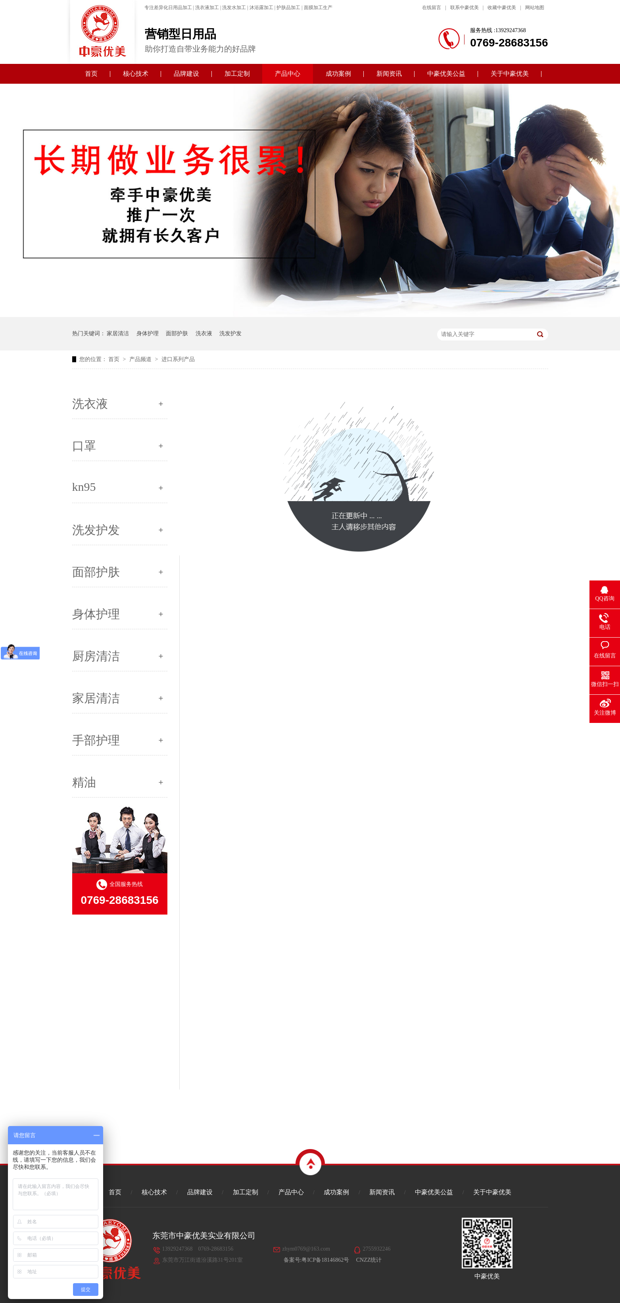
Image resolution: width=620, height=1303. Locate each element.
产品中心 (287, 73)
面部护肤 (177, 333)
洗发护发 (230, 333)
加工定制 (237, 73)
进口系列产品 (178, 359)
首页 (91, 73)
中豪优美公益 (446, 73)
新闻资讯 (389, 73)
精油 (84, 782)
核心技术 (135, 73)
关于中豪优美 (510, 73)
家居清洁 (118, 333)
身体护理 (147, 333)
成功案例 (338, 73)
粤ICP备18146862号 (325, 1260)
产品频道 (141, 359)
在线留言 (431, 7)
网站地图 (534, 7)
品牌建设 (186, 73)
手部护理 (96, 740)
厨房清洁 (96, 656)
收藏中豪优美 (502, 7)
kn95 (84, 486)
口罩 (84, 445)
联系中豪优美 (464, 7)
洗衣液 (204, 333)
